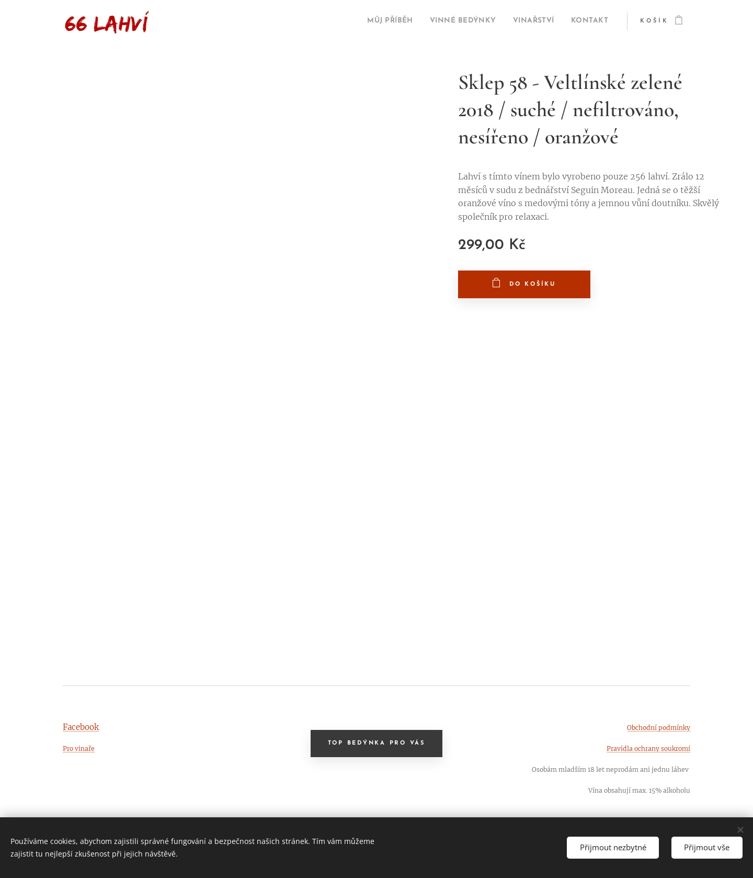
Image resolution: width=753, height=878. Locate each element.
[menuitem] (362, 21)
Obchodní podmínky (658, 727)
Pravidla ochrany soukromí (648, 748)
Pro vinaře (79, 748)
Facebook (81, 727)
